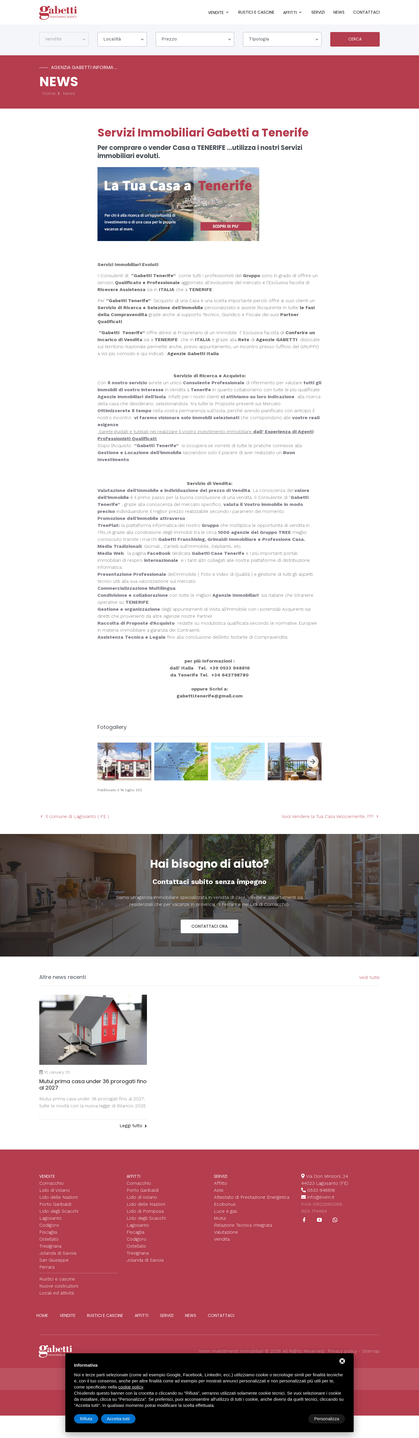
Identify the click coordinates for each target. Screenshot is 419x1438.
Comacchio (51, 1184)
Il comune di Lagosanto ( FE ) (74, 817)
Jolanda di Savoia (57, 1254)
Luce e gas (225, 1212)
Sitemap (371, 1352)
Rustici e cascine (256, 12)
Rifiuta (296, 1418)
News (339, 12)
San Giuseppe (54, 1261)
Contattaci (366, 12)
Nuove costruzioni (58, 1287)
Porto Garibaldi (55, 1205)
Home (49, 95)
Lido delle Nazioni (58, 1198)
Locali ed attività (56, 1294)
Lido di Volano (54, 1191)
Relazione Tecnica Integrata (243, 1226)
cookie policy (130, 1386)
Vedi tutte (369, 978)
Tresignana (50, 1247)
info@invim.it (320, 1198)
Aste (218, 1191)
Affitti (290, 12)
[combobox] (64, 40)
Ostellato (49, 1240)
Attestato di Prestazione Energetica (251, 1198)
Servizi (318, 12)
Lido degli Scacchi (58, 1212)
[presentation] (106, 762)
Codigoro (49, 1226)
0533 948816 (321, 1191)
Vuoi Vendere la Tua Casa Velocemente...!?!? (331, 817)
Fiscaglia (48, 1233)
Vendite (216, 12)
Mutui (220, 1219)
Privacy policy (342, 1352)
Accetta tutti (327, 1418)
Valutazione (226, 1233)
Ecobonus (225, 1205)
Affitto (220, 1184)
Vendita (222, 1240)
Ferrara (46, 1268)
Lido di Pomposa (145, 1212)
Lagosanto (50, 1219)
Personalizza (92, 1418)
